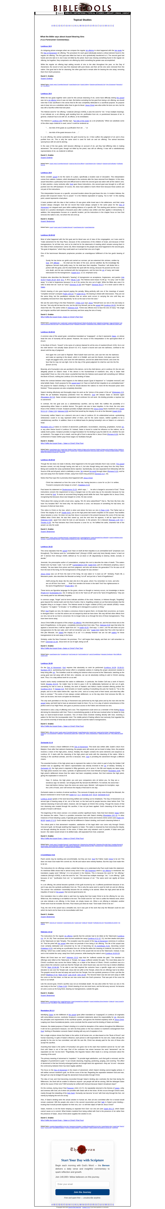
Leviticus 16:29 (47, 663)
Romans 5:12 (113, 471)
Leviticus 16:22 (109, 305)
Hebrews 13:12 (46, 932)
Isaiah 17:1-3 (50, 820)
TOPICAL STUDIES (95, 13)
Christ (111, 859)
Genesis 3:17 (100, 474)
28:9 (58, 280)
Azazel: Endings (47, 78)
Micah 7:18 (75, 280)
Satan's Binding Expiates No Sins (113, 845)
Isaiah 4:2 (73, 795)
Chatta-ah (99, 163)
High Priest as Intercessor (72, 845)
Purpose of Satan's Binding (112, 450)
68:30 (43, 820)
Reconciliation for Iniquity (111, 922)
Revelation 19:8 (114, 771)
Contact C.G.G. (86, 1207)
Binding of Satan (72, 449)
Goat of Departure (114, 323)
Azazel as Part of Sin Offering (76, 163)
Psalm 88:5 (69, 586)
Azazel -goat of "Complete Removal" (59, 84)
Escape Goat (74, 450)
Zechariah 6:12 (103, 795)
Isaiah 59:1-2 (108, 1109)
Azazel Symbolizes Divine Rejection (99, 1001)
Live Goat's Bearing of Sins (66, 324)
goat (75, 383)
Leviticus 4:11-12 (94, 938)
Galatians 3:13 (84, 485)
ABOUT (126, 13)
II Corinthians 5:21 (102, 946)
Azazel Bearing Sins (74, 84)
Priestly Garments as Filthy (87, 845)
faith (103, 1102)
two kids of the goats (81, 121)
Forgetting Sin (64, 654)
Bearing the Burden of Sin (89, 323)
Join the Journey (82, 1192)
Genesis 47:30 (75, 285)
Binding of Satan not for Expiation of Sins (107, 449)
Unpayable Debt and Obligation (73, 847)
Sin (81, 471)
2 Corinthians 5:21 (48, 855)
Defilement (60, 733)
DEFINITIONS (80, 13)
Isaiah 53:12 (80, 294)
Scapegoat (62, 452)
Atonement (60, 922)
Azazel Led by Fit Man (102, 732)
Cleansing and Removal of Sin (97, 84)
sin (103, 270)
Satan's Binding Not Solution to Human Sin (100, 1127)
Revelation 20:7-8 (47, 397)
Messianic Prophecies (80, 324)
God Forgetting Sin (83, 654)
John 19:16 (81, 975)
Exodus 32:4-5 (52, 684)
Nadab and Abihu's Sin (104, 733)
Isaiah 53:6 (117, 411)
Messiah (90, 922)
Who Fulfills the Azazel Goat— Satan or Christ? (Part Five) (62, 443)
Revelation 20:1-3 (47, 427)
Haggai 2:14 (59, 689)
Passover (70, 1088)
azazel (55, 177)
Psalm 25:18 (51, 280)
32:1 (62, 280)
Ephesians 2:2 (118, 392)
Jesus (90, 303)
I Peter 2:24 (79, 303)
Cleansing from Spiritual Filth (88, 844)
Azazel (51, 227)
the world (92, 471)
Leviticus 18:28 (46, 799)
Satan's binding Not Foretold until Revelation (52, 847)
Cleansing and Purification (109, 163)
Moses (121, 710)
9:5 (121, 520)
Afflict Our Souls (54, 732)
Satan (43, 287)
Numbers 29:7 (46, 670)
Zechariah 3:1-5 (47, 743)
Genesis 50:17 (97, 285)
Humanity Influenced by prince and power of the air (91, 450)
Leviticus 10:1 (46, 689)
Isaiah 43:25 (84, 627)
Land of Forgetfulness (94, 654)
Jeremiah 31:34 (51, 642)
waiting (114, 633)
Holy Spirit (71, 1093)
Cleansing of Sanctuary (103, 323)
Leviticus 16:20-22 (48, 235)
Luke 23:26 (72, 975)
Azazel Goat (64, 323)
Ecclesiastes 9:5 (56, 593)
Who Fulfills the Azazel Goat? (114, 324)
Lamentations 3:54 (80, 565)
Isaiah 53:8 (92, 565)
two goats (118, 50)
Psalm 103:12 (68, 294)
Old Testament (90, 871)
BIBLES (68, 13)
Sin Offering (46, 85)
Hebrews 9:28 (73, 308)
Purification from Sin (98, 922)
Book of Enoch (66, 450)
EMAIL (118, 13)
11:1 (79, 795)
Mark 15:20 (63, 975)
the (120, 98)
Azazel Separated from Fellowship (100, 537)
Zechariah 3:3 (46, 768)
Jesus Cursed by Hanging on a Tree (70, 538)
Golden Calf (82, 733)
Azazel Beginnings (89, 227)
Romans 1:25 (114, 520)
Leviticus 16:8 (46, 173)
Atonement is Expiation (75, 1126)
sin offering (90, 50)
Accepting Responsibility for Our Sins (59, 1126)
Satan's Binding (84, 1127)
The (120, 464)
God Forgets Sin (73, 654)
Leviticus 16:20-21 (48, 332)
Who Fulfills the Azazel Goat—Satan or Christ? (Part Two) (62, 317)
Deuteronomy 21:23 (69, 489)
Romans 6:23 (113, 434)
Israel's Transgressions (92, 733)
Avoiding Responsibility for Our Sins (91, 1126)
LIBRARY (110, 13)
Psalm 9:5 (120, 818)
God (71, 184)
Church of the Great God (74, 1207)
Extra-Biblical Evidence (58, 1127)
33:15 (95, 795)
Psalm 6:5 (45, 593)
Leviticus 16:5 (46, 46)
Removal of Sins (99, 845)
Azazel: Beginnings (48, 221)
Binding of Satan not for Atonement (87, 449)
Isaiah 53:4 (76, 273)
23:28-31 (120, 667)
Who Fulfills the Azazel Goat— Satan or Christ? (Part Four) (62, 726)
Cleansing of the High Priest (103, 844)
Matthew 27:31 (52, 975)
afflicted (56, 263)
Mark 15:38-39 (53, 967)
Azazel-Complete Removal (75, 323)
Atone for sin (53, 922)
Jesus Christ (89, 105)
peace (117, 1088)
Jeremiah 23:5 (87, 795)
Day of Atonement (50, 53)
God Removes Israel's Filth (71, 733)
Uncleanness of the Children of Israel (96, 324)
